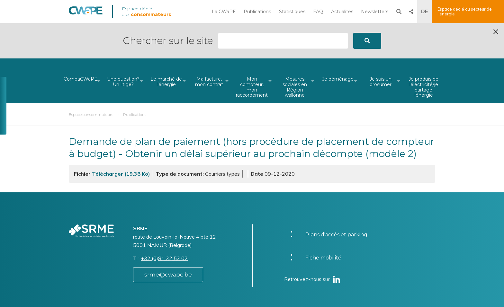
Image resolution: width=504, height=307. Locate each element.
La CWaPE (224, 11)
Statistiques (292, 11)
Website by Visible (132, 295)
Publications (257, 11)
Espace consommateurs (91, 79)
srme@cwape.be (168, 239)
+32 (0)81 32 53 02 (164, 223)
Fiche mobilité (323, 222)
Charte (271, 292)
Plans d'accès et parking (336, 199)
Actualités (342, 11)
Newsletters (374, 11)
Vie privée (274, 298)
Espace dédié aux (146, 11)
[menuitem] (80, 45)
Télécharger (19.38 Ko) (121, 138)
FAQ (318, 11)
